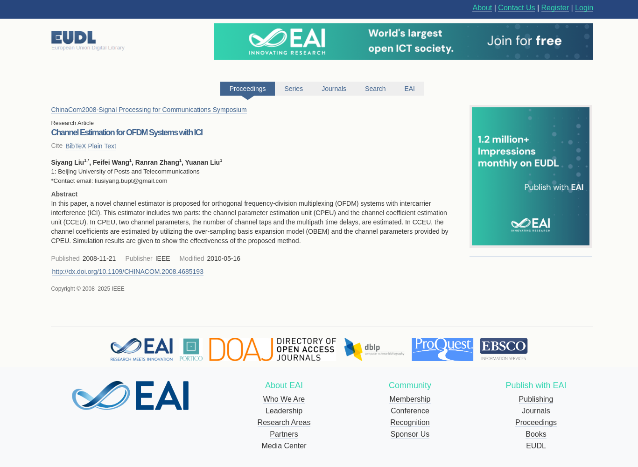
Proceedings (536, 422)
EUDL (536, 446)
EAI (409, 88)
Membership (409, 399)
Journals (536, 411)
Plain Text (102, 146)
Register (555, 8)
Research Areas (284, 422)
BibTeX (75, 146)
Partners (284, 434)
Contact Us (516, 8)
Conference (410, 411)
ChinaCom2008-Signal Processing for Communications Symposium (148, 109)
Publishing (536, 399)
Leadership (284, 411)
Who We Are (284, 399)
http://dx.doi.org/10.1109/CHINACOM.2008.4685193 (127, 271)
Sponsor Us (410, 434)
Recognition (410, 422)
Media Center (283, 446)
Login (584, 8)
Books (536, 434)
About (482, 8)
